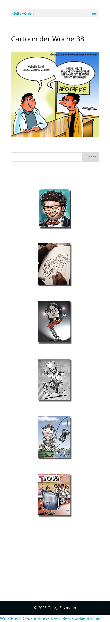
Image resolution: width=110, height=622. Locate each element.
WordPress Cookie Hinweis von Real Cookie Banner (50, 618)
